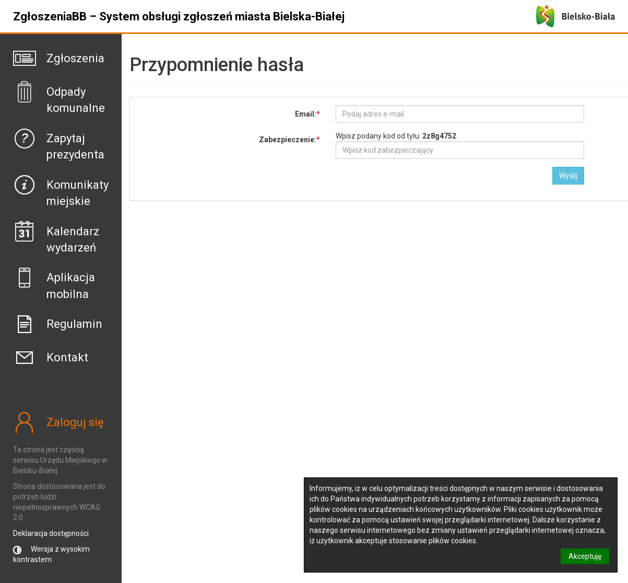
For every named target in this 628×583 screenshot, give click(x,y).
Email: (305, 114)
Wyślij (568, 176)
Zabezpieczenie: (287, 139)
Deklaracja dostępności (51, 533)
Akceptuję (584, 556)
